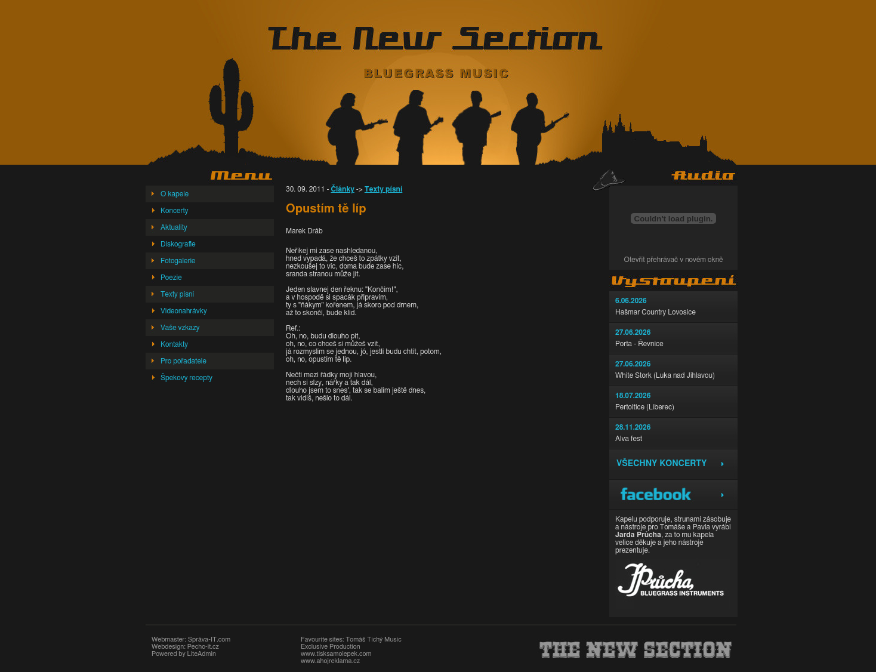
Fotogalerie (178, 260)
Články (342, 189)
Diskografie (178, 244)
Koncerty (175, 210)
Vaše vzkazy (180, 327)
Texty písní (177, 294)
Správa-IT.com (209, 639)
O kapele (175, 194)
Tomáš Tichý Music (373, 639)
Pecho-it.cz (203, 646)
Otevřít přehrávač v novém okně (673, 259)
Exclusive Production (330, 646)
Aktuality (174, 227)
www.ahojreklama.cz (330, 661)
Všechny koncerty (661, 464)
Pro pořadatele (183, 361)
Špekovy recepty (186, 377)
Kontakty (174, 344)
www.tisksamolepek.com (336, 654)
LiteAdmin (201, 654)
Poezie (171, 277)
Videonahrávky (184, 311)
